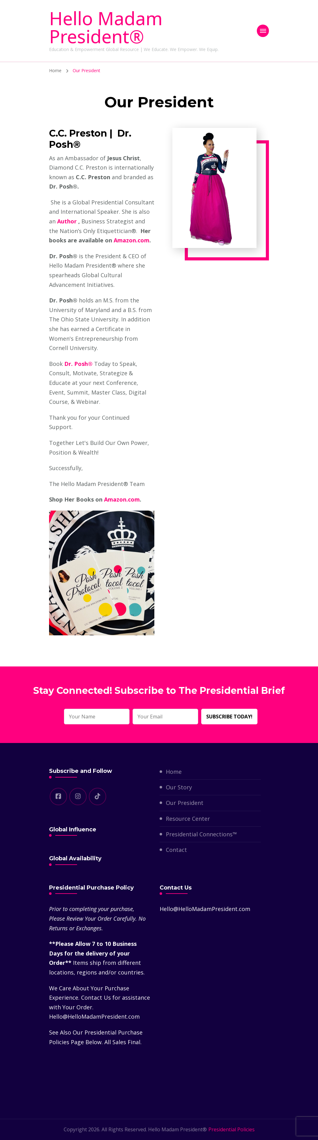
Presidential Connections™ (201, 834)
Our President (184, 802)
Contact (176, 849)
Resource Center (188, 818)
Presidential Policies (231, 1129)
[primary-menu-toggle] (263, 31)
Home (174, 771)
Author (67, 221)
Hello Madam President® (105, 27)
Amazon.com (131, 240)
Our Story (179, 787)
